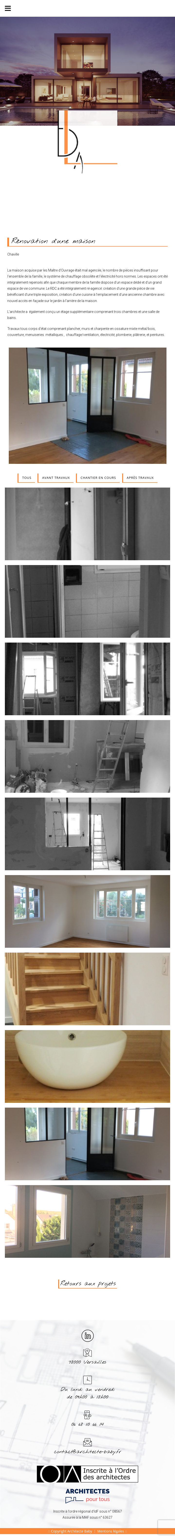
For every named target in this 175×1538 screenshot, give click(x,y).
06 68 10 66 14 (87, 1424)
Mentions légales (110, 1531)
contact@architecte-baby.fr (87, 1451)
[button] (87, 1284)
